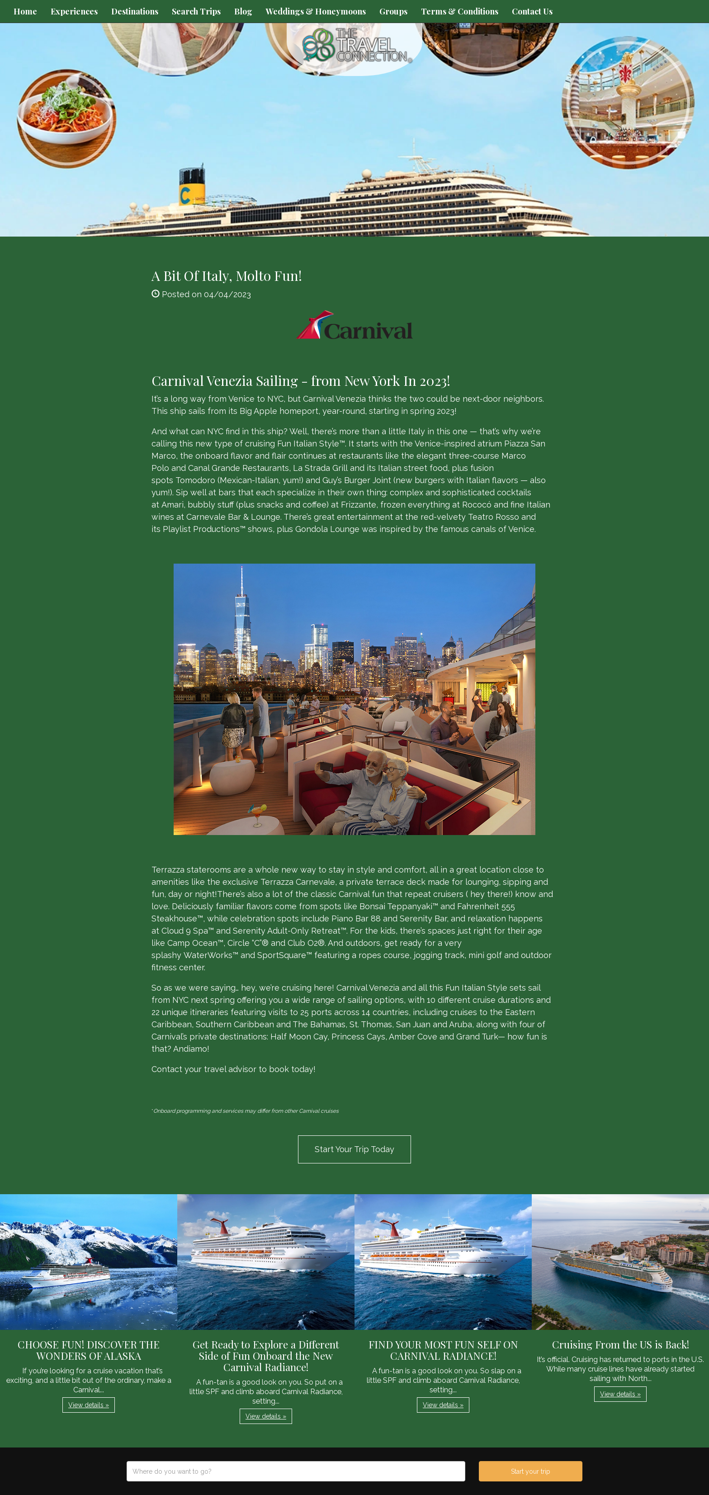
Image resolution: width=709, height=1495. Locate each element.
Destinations (134, 11)
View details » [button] (88, 1405)
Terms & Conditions (459, 11)
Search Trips (196, 11)
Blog (243, 11)
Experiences (74, 11)
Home (25, 11)
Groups (393, 11)
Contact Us (532, 11)
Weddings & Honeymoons (316, 11)
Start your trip (530, 1471)
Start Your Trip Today (354, 1149)
